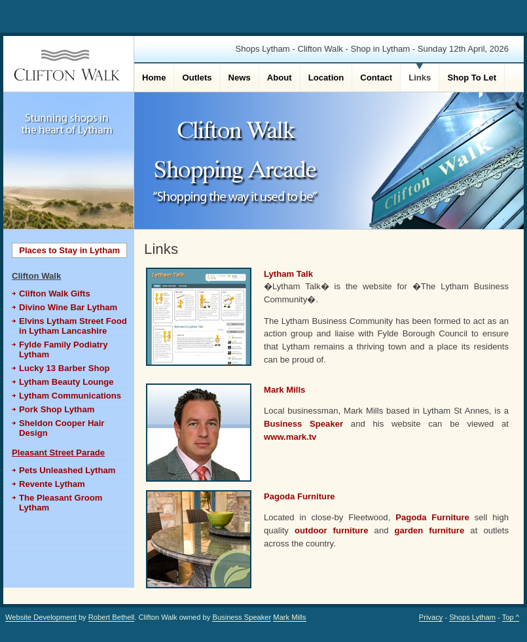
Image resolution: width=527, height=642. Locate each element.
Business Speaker (303, 424)
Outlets (196, 77)
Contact (376, 77)
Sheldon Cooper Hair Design (61, 428)
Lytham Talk (288, 274)
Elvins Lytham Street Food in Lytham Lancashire (73, 326)
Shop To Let (471, 77)
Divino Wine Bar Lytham (68, 307)
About (279, 77)
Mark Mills (284, 390)
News (239, 77)
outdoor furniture (332, 530)
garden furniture (430, 530)
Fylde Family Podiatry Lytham (63, 349)
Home (154, 77)
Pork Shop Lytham (56, 409)
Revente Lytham (52, 484)
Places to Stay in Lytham (69, 250)
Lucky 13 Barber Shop (64, 368)
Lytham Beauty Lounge (66, 382)
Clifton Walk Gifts (54, 293)
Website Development (41, 617)
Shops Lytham (472, 617)
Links (420, 77)
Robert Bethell (111, 617)
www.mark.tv (290, 437)
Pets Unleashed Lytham (67, 470)
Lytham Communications (70, 396)
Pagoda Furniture (299, 496)
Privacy (431, 617)
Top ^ (510, 617)
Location (326, 77)
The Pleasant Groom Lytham (60, 502)
